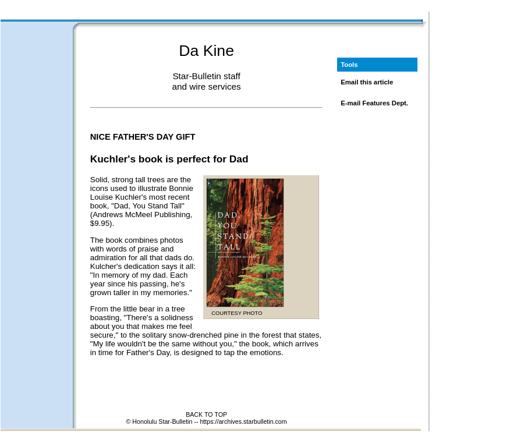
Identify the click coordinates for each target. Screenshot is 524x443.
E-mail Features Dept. (374, 103)
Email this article (367, 82)
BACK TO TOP (206, 414)
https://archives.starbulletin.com (243, 421)
